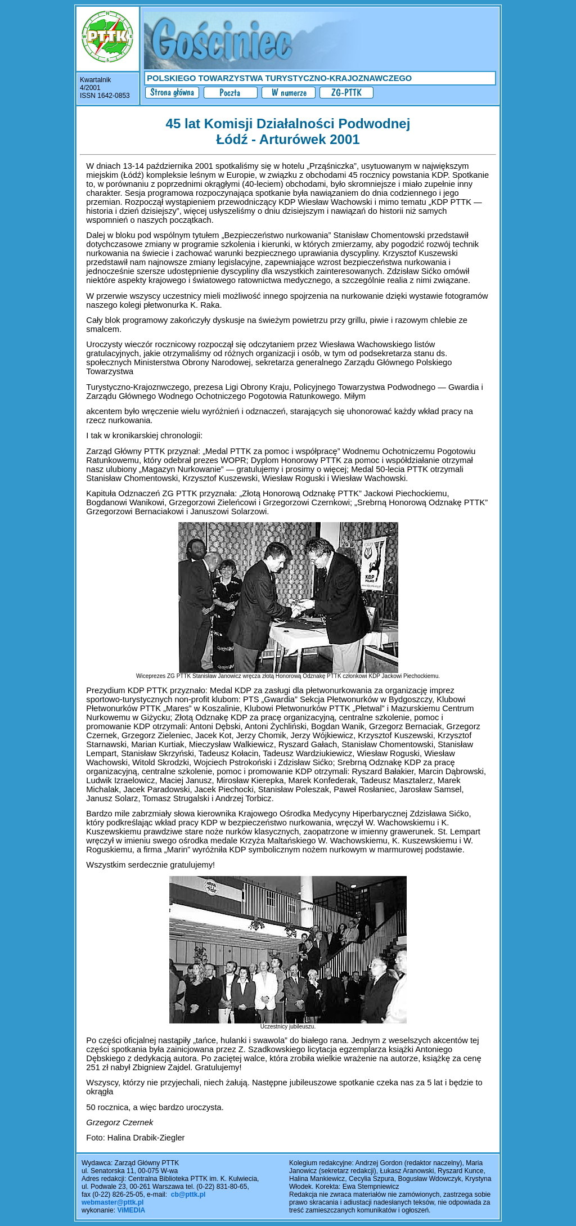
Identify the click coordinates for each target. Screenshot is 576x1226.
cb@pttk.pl (188, 1194)
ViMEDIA (131, 1210)
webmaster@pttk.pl (112, 1202)
